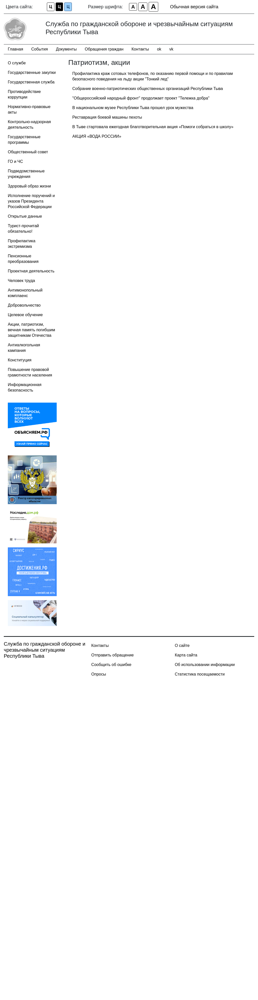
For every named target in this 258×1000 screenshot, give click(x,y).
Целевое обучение (25, 315)
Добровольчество (24, 305)
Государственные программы (24, 140)
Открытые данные (25, 216)
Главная (15, 49)
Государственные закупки (32, 72)
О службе (17, 63)
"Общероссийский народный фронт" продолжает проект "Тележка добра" (140, 98)
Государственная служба (31, 82)
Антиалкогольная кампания (24, 348)
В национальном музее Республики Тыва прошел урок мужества (132, 108)
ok (159, 49)
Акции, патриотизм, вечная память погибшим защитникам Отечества (31, 330)
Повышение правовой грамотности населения (30, 372)
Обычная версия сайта (194, 6)
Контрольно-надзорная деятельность (29, 124)
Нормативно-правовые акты (29, 109)
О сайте (182, 645)
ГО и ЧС (15, 161)
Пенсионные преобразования (23, 259)
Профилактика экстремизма (21, 244)
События (39, 49)
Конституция (19, 360)
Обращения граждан (104, 49)
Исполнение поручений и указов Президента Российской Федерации (31, 201)
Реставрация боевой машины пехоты (107, 117)
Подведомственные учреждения (26, 174)
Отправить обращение (112, 655)
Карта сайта (186, 655)
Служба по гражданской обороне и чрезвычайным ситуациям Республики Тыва (44, 650)
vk (171, 49)
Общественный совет (28, 152)
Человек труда (21, 280)
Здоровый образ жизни (29, 186)
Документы (66, 49)
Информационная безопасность (24, 387)
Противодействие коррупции (24, 94)
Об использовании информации (205, 664)
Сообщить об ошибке (111, 664)
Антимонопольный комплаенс (25, 293)
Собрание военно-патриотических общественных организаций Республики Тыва (147, 88)
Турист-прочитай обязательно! (23, 228)
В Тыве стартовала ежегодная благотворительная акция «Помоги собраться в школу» (152, 127)
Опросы (98, 674)
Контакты (140, 49)
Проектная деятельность (31, 271)
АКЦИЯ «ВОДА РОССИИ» (96, 136)
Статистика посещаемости (200, 674)
